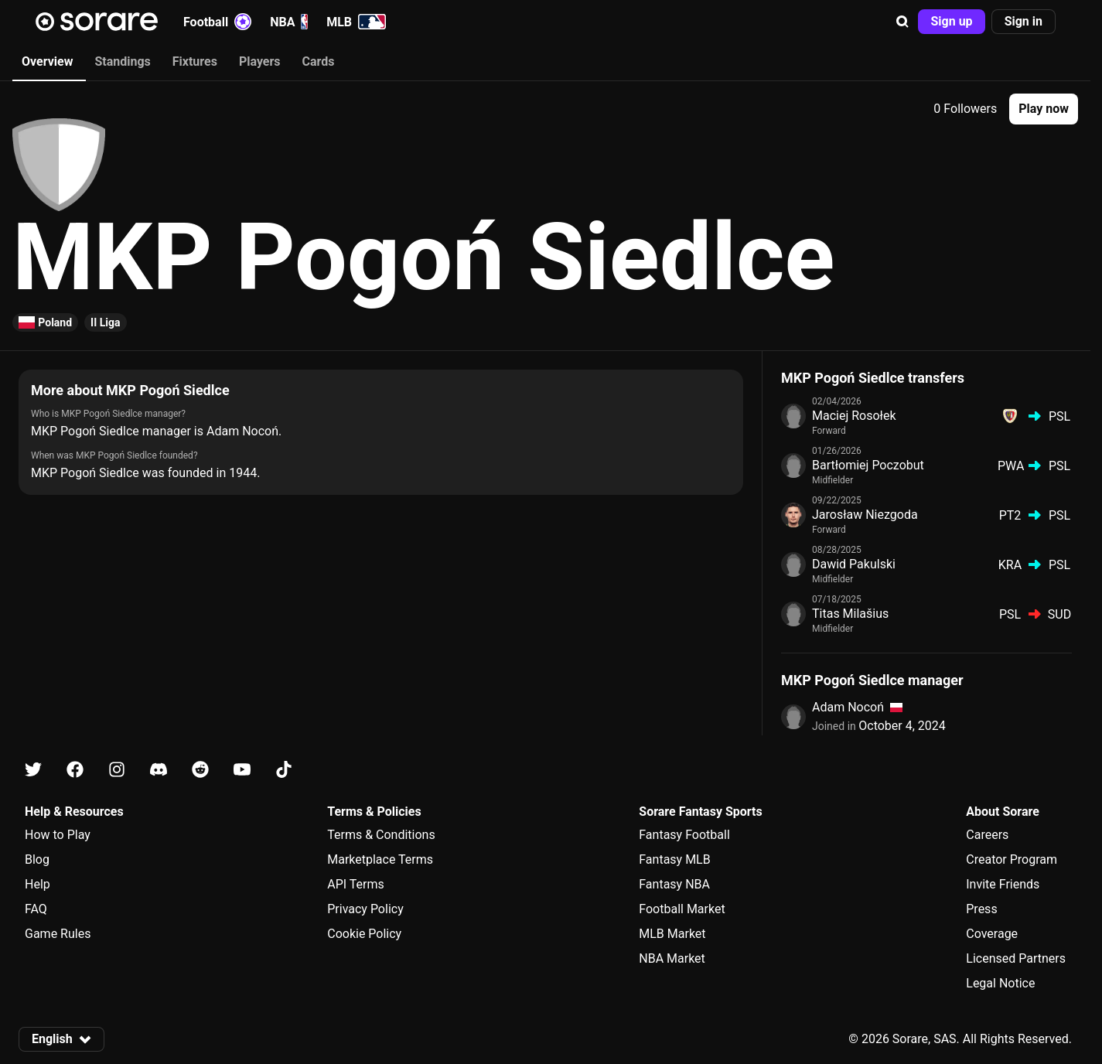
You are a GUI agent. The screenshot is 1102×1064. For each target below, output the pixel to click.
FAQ (36, 909)
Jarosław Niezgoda (865, 514)
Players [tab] (260, 61)
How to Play (57, 834)
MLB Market (672, 933)
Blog (37, 859)
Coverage (992, 933)
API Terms (355, 884)
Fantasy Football (684, 834)
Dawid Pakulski (854, 564)
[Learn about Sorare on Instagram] (116, 770)
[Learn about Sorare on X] (33, 770)
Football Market (682, 909)
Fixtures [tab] (194, 61)
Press (981, 909)
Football (217, 21)
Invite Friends (1002, 884)
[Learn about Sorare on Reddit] (200, 770)
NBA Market (672, 958)
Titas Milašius (850, 613)
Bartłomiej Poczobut (868, 465)
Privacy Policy (365, 909)
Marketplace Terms (380, 859)
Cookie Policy (364, 933)
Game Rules (57, 933)
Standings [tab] (122, 61)
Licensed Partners (1016, 958)
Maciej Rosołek (854, 415)
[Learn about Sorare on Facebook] (75, 770)
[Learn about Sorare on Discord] (158, 770)
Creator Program (1011, 859)
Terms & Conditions (381, 834)
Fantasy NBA (674, 884)
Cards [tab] (318, 61)
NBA (289, 21)
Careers (987, 834)
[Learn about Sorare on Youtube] (242, 770)
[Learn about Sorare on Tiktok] (284, 770)
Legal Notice (1000, 983)
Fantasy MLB (674, 859)
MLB (356, 21)
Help (37, 884)
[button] (902, 21)
